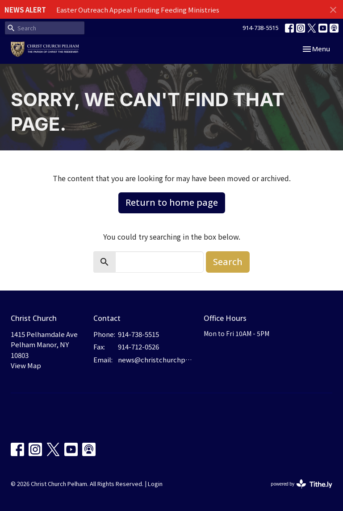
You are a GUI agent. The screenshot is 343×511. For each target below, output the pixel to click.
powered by (301, 484)
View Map (26, 365)
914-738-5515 (260, 28)
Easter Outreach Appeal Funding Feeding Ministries (137, 9)
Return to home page (171, 202)
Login (155, 483)
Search (228, 262)
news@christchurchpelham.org (156, 359)
